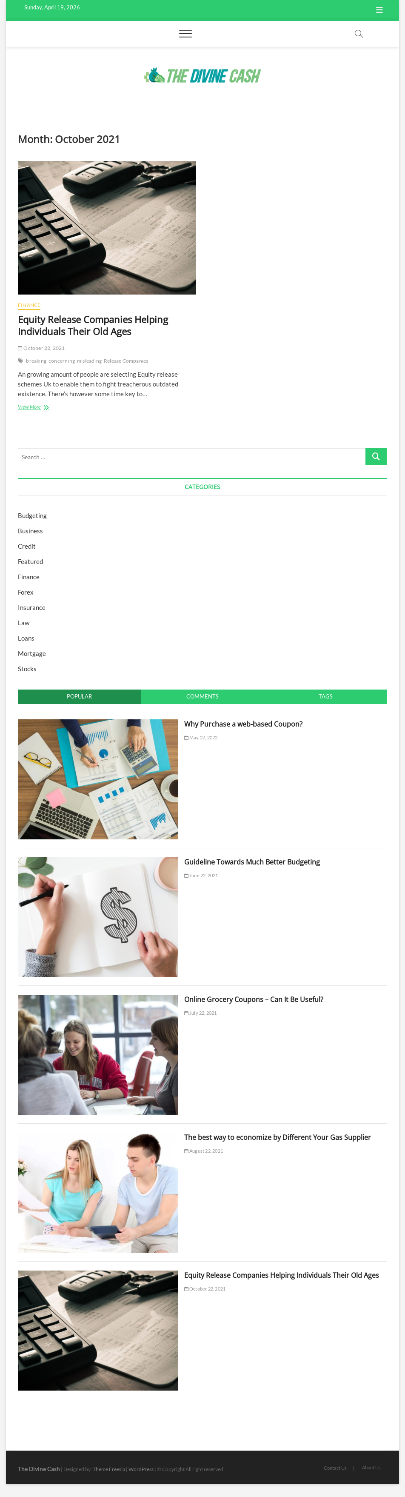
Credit (27, 546)
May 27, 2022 (201, 737)
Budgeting (32, 515)
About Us (371, 1467)
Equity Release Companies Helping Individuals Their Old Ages (93, 325)
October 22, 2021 (41, 348)
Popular (79, 696)
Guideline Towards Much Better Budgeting (252, 862)
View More (40, 407)
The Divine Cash (39, 1468)
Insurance (32, 607)
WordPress (141, 1469)
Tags (326, 696)
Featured (30, 561)
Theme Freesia (109, 1469)
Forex (26, 592)
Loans (26, 638)
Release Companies (126, 361)
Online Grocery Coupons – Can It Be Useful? (253, 999)
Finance (29, 305)
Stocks (27, 669)
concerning (61, 361)
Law (23, 623)
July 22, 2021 (200, 1013)
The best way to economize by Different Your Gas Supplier (277, 1137)
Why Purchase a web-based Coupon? (243, 724)
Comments (202, 696)
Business (30, 531)
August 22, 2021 (203, 1151)
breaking (36, 361)
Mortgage (32, 653)
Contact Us (335, 1468)
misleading (89, 361)
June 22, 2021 (201, 875)
